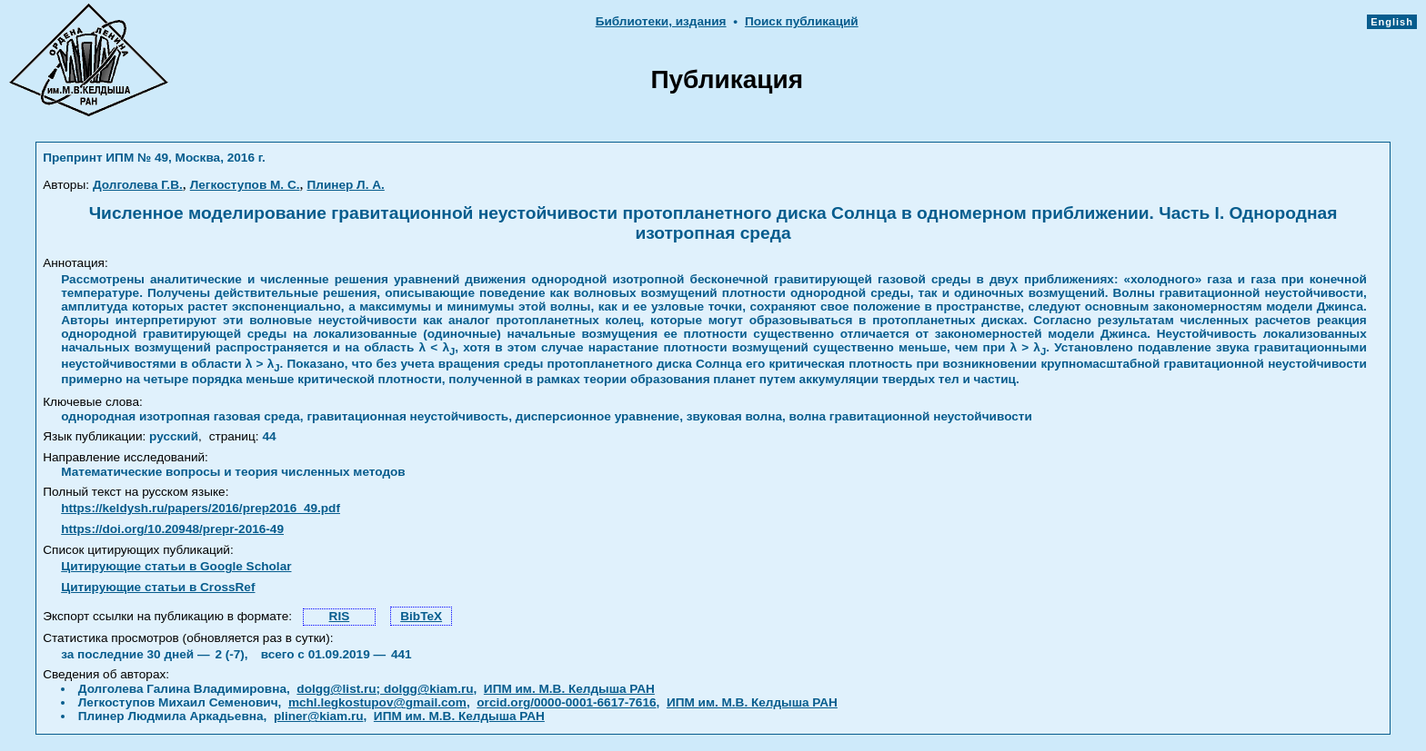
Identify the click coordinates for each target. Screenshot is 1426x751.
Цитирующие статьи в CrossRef (158, 587)
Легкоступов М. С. (245, 185)
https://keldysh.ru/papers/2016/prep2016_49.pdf (200, 508)
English (1392, 21)
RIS (339, 616)
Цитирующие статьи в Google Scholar (176, 566)
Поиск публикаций (802, 21)
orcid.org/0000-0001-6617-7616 (566, 702)
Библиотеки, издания (661, 21)
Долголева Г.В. (138, 185)
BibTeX (421, 616)
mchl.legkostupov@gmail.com (377, 702)
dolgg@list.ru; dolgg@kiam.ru (384, 689)
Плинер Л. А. (346, 185)
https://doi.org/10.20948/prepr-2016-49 (172, 529)
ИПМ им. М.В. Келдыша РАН (569, 689)
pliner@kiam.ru (319, 716)
